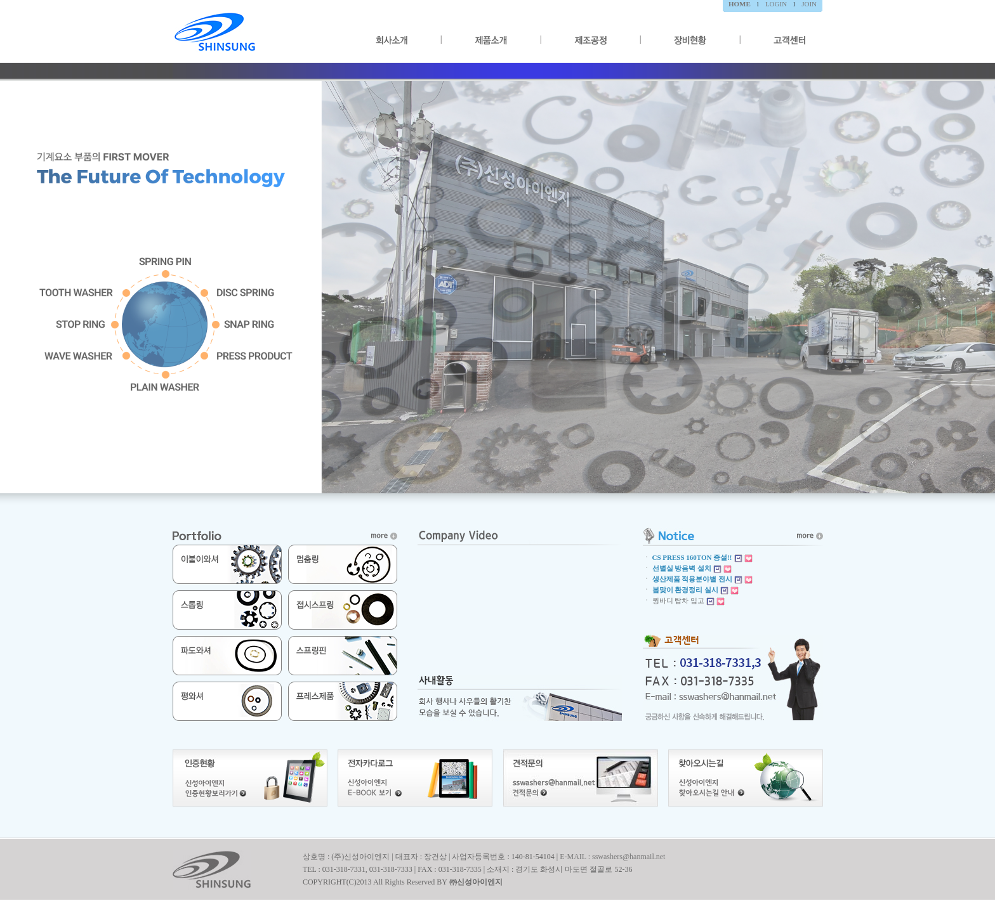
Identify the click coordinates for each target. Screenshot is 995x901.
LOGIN (776, 4)
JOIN (809, 4)
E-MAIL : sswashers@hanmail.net (612, 856)
